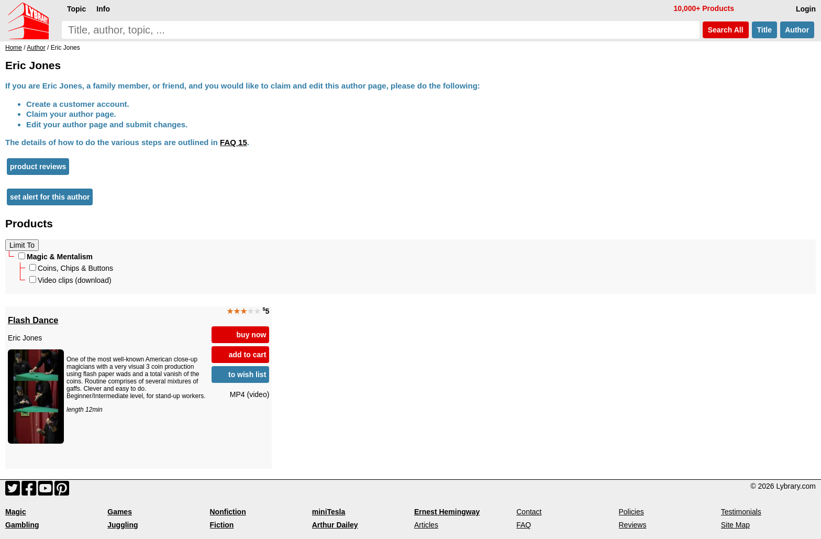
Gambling (22, 525)
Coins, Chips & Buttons (71, 268)
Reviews (633, 525)
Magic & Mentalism (55, 256)
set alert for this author (50, 197)
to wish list (247, 374)
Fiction (222, 525)
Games (119, 512)
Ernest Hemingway (447, 512)
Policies (631, 512)
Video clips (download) (70, 280)
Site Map (735, 525)
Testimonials (741, 512)
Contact (528, 512)
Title (764, 30)
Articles (426, 525)
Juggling (122, 525)
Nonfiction (228, 512)
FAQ (523, 525)
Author (797, 30)
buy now (252, 335)
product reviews (38, 166)
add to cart (248, 354)
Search (726, 30)
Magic (15, 512)
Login (806, 9)
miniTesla (329, 512)
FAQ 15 (233, 142)
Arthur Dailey (335, 525)
